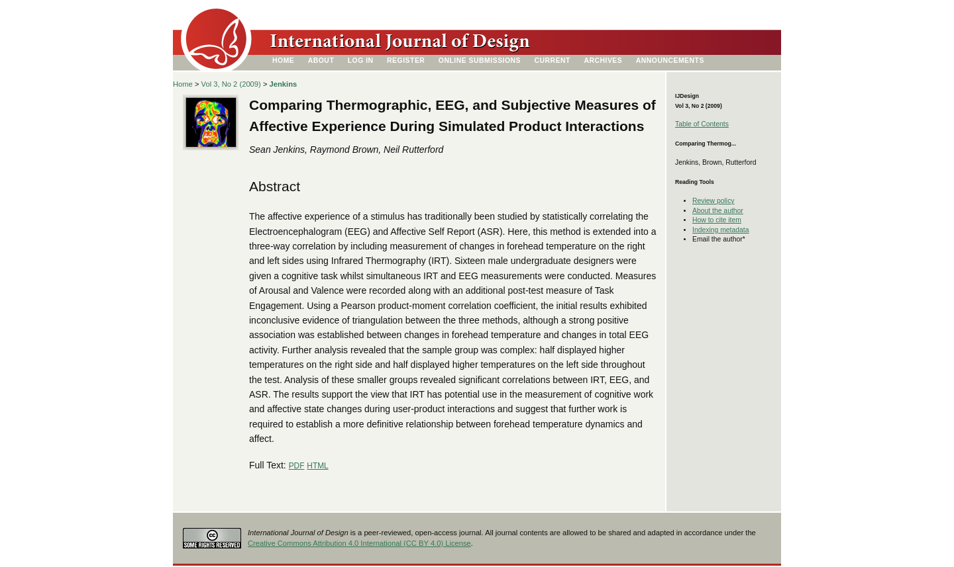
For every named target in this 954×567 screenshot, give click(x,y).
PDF (297, 465)
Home (283, 60)
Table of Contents (702, 124)
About (321, 60)
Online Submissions (480, 60)
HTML (317, 465)
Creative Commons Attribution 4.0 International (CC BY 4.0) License (359, 543)
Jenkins (283, 84)
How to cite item (716, 220)
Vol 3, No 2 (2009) (231, 84)
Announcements (670, 60)
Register (406, 60)
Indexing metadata (720, 230)
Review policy (713, 200)
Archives (603, 60)
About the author (717, 210)
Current (552, 60)
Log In (361, 60)
